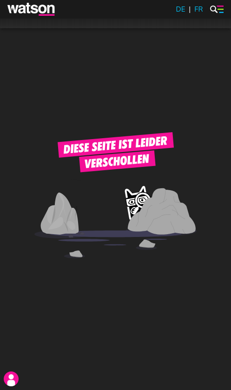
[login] (11, 378)
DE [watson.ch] (180, 9)
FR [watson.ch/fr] (198, 9)
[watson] (31, 9)
